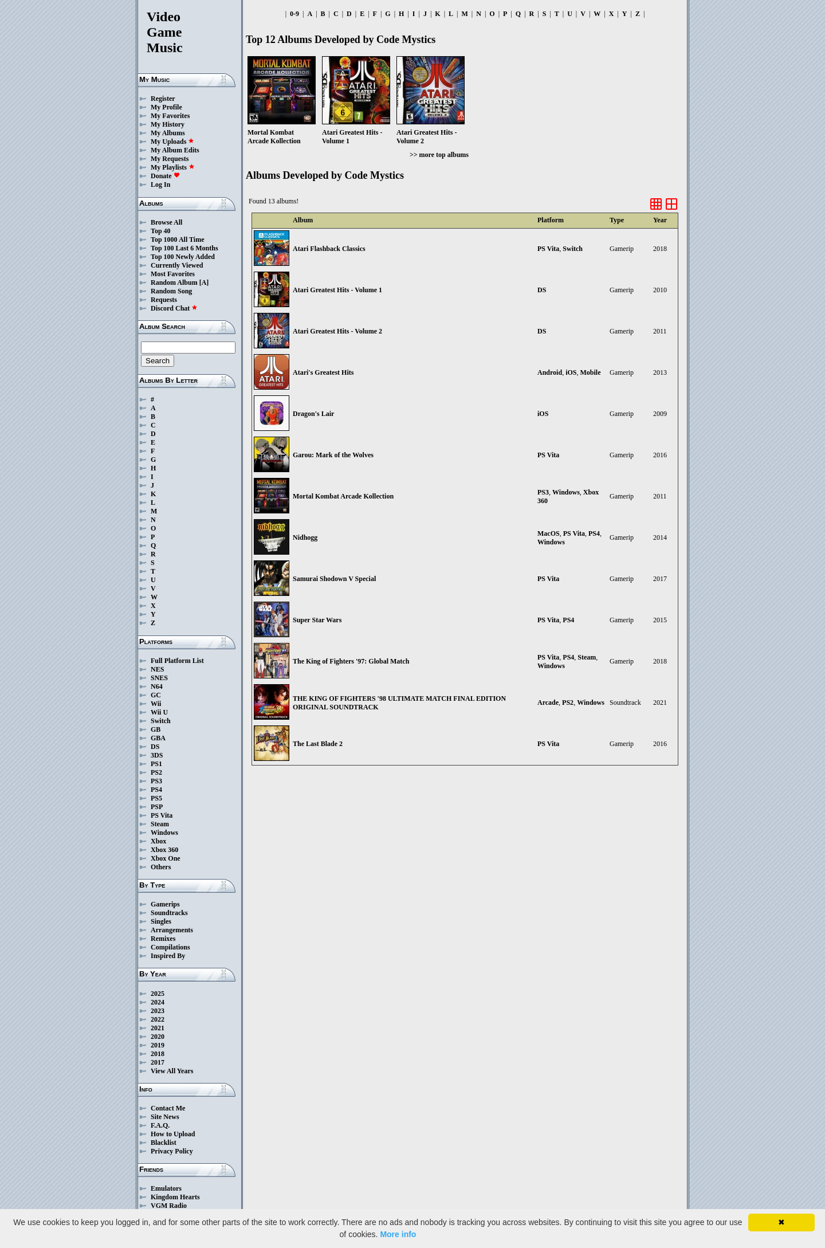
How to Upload (173, 1134)
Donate (165, 176)
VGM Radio (169, 1206)
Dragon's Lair (313, 414)
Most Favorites (173, 274)
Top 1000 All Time (177, 240)
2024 (157, 1002)
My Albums (168, 133)
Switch (161, 721)
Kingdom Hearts (175, 1197)
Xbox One (165, 858)
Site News (165, 1117)
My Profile (166, 107)
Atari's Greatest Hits (323, 372)
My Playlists (173, 167)
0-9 (294, 14)
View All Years (172, 1071)
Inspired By (168, 956)
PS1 (156, 764)
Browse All (166, 222)
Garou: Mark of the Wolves (333, 455)
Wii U (159, 712)
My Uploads (172, 142)
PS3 (156, 781)
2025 (157, 994)
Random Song (171, 291)
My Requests (169, 159)
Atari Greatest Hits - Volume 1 (337, 290)
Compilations (170, 947)
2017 (157, 1062)
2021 (157, 1028)
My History (167, 124)
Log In (160, 184)
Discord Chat (174, 308)
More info (398, 1234)
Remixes (163, 939)
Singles (161, 921)
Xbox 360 (164, 850)
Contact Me (168, 1108)
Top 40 (161, 231)
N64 (157, 686)
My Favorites (170, 116)
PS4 (156, 790)
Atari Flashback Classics (329, 249)
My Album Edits (175, 150)
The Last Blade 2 (318, 744)
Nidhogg (305, 537)
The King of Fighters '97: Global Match (351, 661)
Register (163, 99)
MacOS (548, 533)
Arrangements (172, 930)
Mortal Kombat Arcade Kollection (343, 496)
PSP (157, 807)
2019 (157, 1045)
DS (155, 747)
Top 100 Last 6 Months (184, 248)
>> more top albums (439, 155)
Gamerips (165, 904)
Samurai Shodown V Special (334, 579)
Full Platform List (177, 661)
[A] (204, 282)
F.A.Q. (160, 1125)
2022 (157, 1019)
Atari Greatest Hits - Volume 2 (337, 331)
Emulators (166, 1188)
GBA (158, 738)
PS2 (156, 772)
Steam (160, 824)
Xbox (158, 841)
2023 (157, 1011)
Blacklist (163, 1143)
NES (157, 669)
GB (155, 729)
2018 (157, 1054)
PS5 (156, 798)
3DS (157, 755)
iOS (570, 372)
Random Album (174, 282)
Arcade (548, 702)
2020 (157, 1037)
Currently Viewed (177, 265)
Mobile (590, 372)
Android (549, 372)
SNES (159, 678)
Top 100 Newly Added (183, 257)
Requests (164, 300)
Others (161, 867)
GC (156, 695)
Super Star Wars (317, 620)
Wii (156, 704)
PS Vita (161, 815)
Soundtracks (169, 913)
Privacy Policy (172, 1151)
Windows (164, 833)
